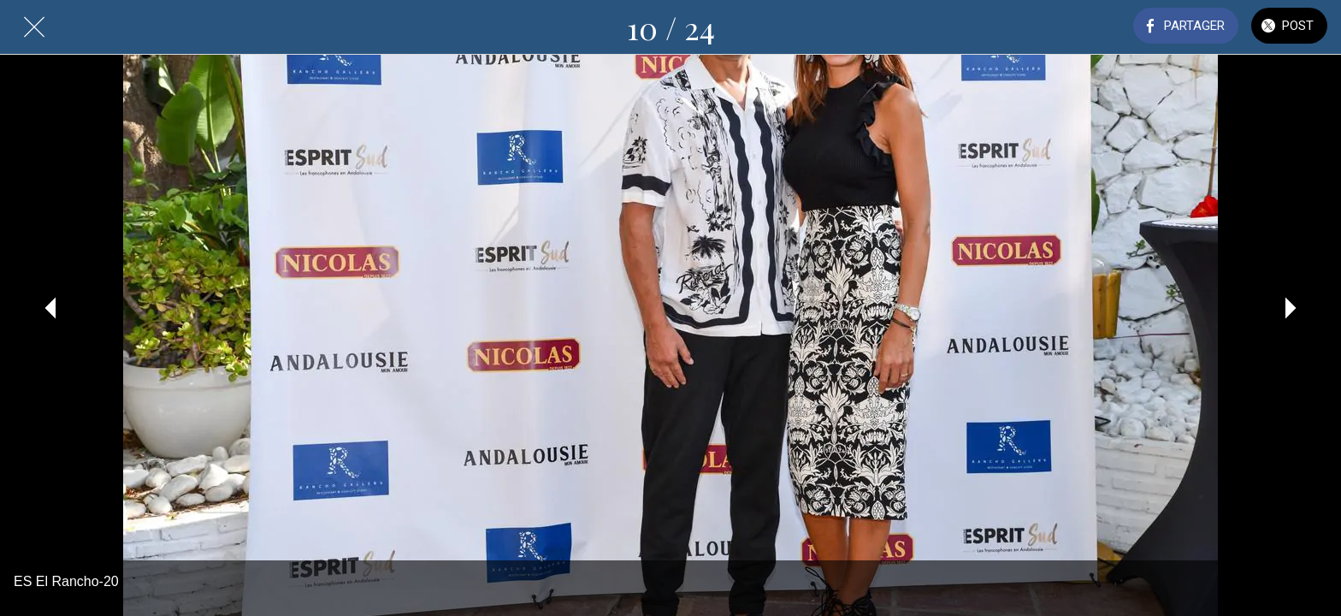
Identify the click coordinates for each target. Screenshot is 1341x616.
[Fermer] (34, 27)
